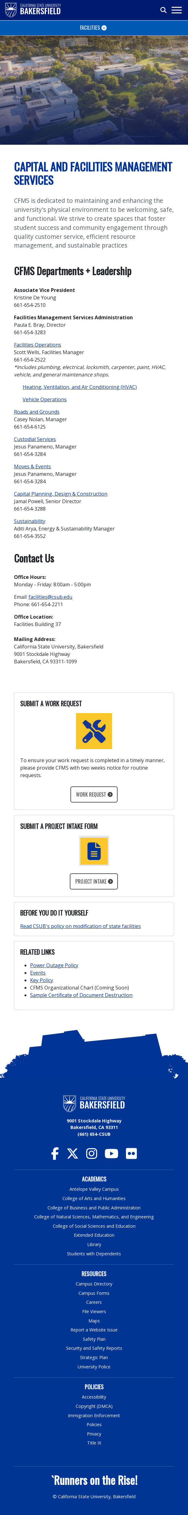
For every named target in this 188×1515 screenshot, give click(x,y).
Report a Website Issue (94, 1330)
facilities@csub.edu (50, 597)
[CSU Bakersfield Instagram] (92, 1156)
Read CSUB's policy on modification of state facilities (80, 926)
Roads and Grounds (37, 411)
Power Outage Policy (54, 965)
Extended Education (94, 1235)
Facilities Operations (37, 344)
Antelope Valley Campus (94, 1189)
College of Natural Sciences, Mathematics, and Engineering (94, 1217)
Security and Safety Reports (94, 1348)
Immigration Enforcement (94, 1415)
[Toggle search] (164, 10)
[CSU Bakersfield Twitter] (73, 1156)
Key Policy (41, 980)
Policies (94, 1424)
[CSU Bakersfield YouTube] (111, 1156)
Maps (94, 1321)
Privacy (94, 1434)
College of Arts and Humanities (94, 1198)
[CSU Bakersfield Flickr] (131, 1156)
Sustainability (29, 521)
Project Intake (90, 881)
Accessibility (94, 1397)
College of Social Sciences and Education (94, 1226)
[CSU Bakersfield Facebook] (55, 1156)
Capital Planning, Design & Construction (60, 493)
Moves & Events (32, 466)
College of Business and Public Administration (94, 1208)
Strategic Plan (94, 1357)
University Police (94, 1367)
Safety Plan (94, 1339)
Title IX (94, 1443)
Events (38, 972)
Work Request (91, 794)
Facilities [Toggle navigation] (90, 27)
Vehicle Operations (45, 399)
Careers (94, 1302)
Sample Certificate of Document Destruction (81, 995)
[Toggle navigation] (176, 10)
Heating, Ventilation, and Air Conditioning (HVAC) (80, 387)
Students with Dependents (94, 1254)
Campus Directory (94, 1284)
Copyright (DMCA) (94, 1406)
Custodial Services (35, 439)
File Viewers (94, 1311)
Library (94, 1244)
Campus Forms (94, 1293)
